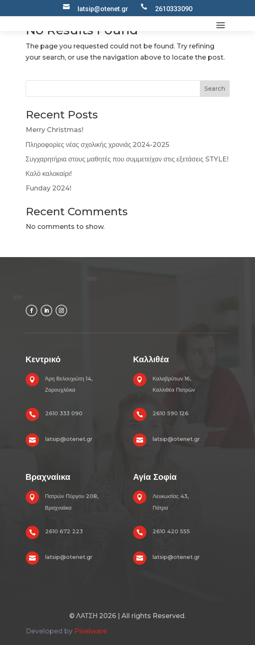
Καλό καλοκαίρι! (49, 174)
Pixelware (90, 631)
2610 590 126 (171, 413)
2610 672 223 (64, 531)
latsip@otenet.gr (68, 439)
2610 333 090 (64, 413)
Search (214, 88)
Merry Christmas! (54, 130)
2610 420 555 (171, 531)
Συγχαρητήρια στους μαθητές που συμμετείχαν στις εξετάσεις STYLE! (127, 159)
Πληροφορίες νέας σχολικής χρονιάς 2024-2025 (98, 145)
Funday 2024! (48, 188)
